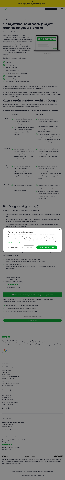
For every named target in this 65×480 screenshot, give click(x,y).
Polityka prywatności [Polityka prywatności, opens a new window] (14, 242)
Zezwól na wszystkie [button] (46, 247)
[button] (14, 247)
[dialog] (32, 240)
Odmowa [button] (29, 247)
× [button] (59, 230)
